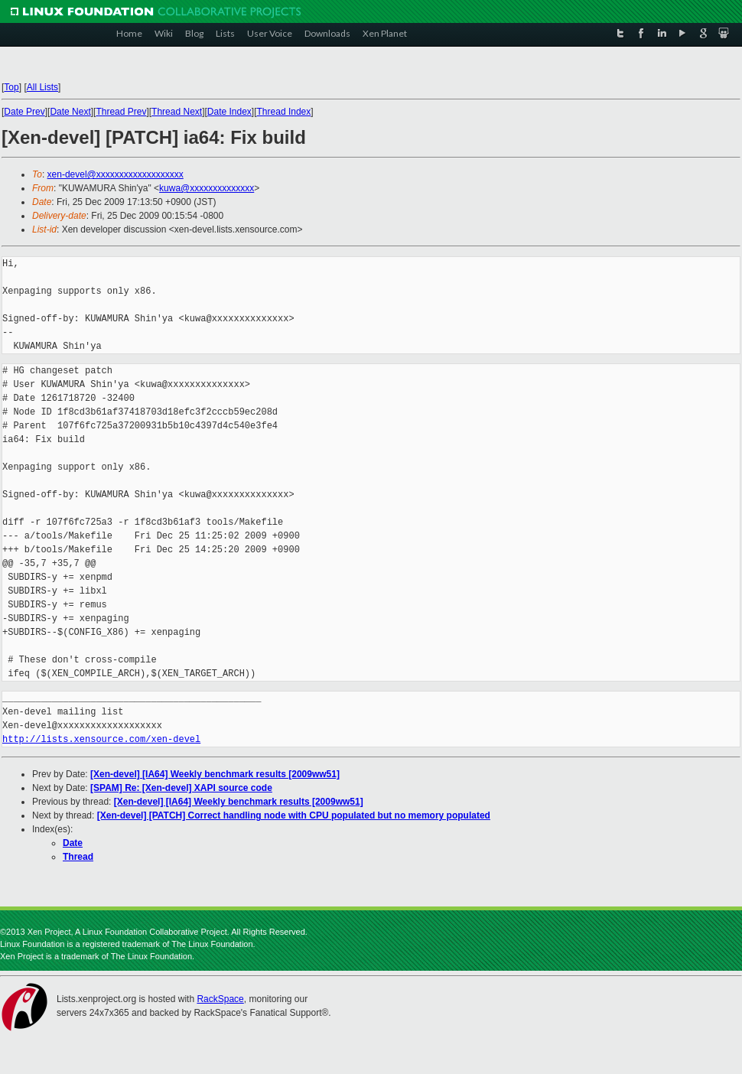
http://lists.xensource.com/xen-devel (101, 739)
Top (11, 87)
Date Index (229, 111)
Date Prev (24, 111)
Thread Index (284, 111)
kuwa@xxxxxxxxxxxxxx (206, 188)
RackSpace (220, 999)
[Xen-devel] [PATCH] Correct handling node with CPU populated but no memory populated (293, 815)
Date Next (70, 111)
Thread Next (176, 111)
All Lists (42, 87)
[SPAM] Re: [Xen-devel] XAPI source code (181, 788)
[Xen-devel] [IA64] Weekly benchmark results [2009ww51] (215, 774)
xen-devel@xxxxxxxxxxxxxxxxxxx (115, 174)
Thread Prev (121, 111)
